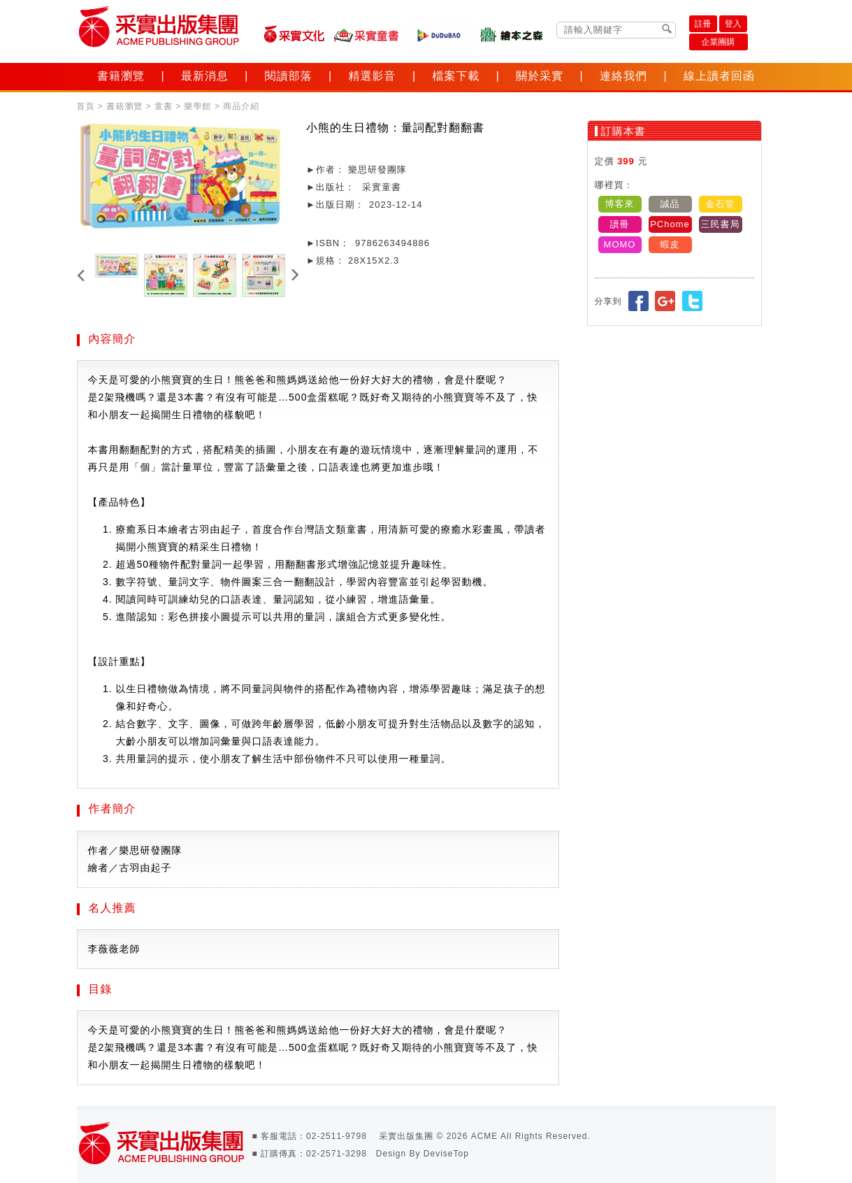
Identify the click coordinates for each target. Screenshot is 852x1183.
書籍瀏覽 (121, 76)
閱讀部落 (288, 76)
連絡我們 (623, 76)
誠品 (670, 204)
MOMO (620, 244)
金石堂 (720, 204)
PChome (670, 224)
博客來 (620, 204)
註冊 (703, 24)
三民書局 (720, 224)
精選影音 (372, 76)
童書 (163, 106)
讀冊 (620, 224)
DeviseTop (446, 1154)
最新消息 (205, 76)
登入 (733, 24)
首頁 (86, 106)
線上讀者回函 (719, 76)
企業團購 (718, 42)
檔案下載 (455, 76)
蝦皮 (670, 244)
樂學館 (198, 106)
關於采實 (539, 76)
